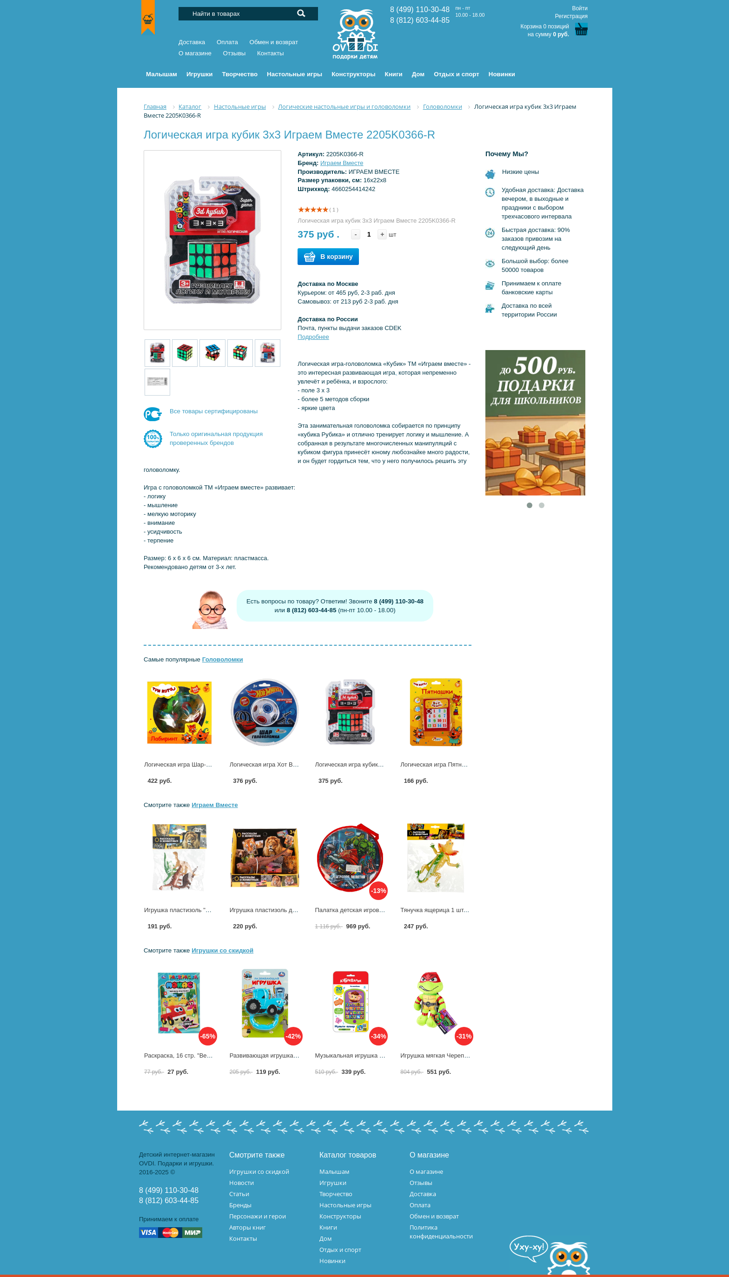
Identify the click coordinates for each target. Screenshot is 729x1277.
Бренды (240, 1205)
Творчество (335, 1194)
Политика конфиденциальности (441, 1231)
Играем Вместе (342, 162)
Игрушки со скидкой (222, 950)
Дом (325, 1238)
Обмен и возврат (274, 42)
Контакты (270, 53)
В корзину (328, 256)
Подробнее (313, 336)
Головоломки (222, 659)
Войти (580, 8)
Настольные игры (345, 1205)
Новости (241, 1182)
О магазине (195, 53)
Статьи (239, 1194)
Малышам (334, 1171)
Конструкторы (340, 1216)
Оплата (227, 42)
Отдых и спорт (340, 1249)
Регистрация (571, 16)
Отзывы (234, 53)
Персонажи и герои (257, 1216)
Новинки (332, 1261)
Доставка (192, 42)
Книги (328, 1227)
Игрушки (332, 1182)
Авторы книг (247, 1227)
